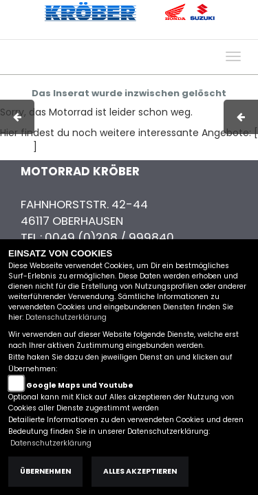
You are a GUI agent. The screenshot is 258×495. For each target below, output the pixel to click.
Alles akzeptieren (140, 471)
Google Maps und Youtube (79, 385)
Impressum (72, 32)
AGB (119, 32)
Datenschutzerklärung (66, 317)
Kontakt (157, 32)
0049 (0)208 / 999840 (109, 237)
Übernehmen (45, 471)
